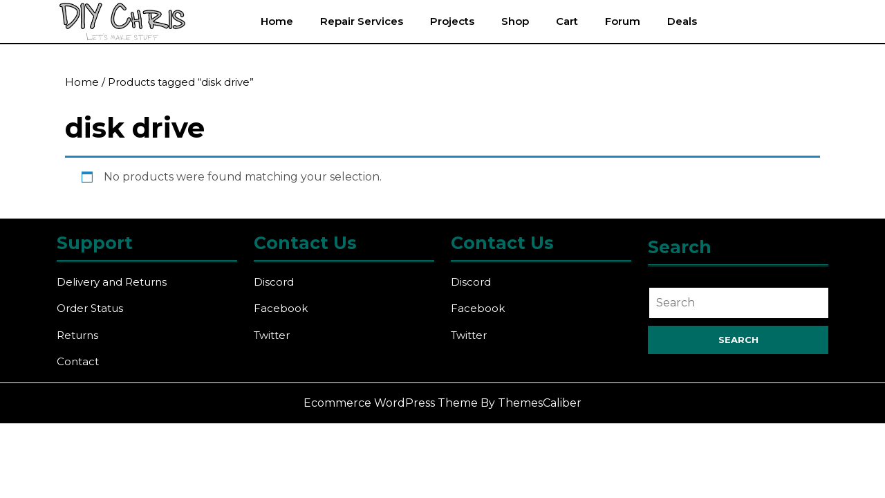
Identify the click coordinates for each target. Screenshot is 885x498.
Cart (567, 21)
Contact (78, 361)
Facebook (281, 308)
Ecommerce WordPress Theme (391, 402)
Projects (452, 21)
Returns (77, 335)
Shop (515, 21)
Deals (682, 21)
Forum (622, 21)
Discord (274, 281)
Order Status (90, 308)
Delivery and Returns (112, 281)
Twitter (272, 335)
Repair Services (361, 21)
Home (277, 21)
